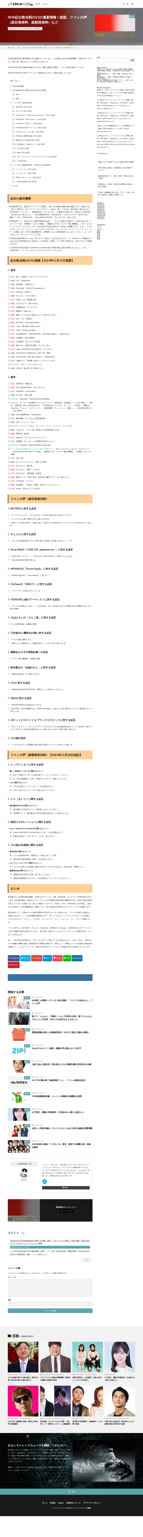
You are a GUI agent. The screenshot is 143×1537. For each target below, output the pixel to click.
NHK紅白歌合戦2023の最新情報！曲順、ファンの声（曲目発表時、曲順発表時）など (49, 47)
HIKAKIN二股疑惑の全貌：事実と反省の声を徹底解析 (23, 1422)
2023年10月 (101, 215)
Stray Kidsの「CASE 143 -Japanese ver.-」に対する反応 (33, 115)
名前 (9, 1300)
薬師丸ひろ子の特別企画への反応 (26, 140)
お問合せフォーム (73, 1503)
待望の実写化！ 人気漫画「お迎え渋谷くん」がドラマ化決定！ (87, 1378)
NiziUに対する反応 (21, 152)
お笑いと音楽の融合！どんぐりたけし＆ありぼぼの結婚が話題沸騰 (62, 1128)
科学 (98, 237)
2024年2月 (101, 209)
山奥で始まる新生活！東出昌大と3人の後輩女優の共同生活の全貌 (61, 1064)
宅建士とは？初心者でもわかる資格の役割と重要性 (115, 69)
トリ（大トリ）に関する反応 (24, 173)
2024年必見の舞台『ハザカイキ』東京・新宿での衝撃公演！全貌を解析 (61, 1145)
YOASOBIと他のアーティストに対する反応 (29, 127)
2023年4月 (101, 218)
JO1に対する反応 (20, 148)
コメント (12, 1277)
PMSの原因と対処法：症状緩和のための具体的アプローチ (116, 71)
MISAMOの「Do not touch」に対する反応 (29, 119)
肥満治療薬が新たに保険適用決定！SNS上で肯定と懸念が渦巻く (61, 1032)
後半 (15, 98)
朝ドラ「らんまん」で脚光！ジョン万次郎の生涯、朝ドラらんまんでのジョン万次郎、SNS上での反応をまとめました (62, 1018)
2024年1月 (101, 211)
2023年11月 (101, 214)
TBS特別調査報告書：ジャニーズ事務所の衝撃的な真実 (57, 1096)
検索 (98, 57)
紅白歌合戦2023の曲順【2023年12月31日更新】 (28, 90)
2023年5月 (101, 217)
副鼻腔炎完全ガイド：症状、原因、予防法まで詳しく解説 (116, 74)
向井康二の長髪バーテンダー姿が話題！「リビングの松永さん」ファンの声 (62, 1002)
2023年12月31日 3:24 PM (20, 1247)
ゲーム (99, 228)
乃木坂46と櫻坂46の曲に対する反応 (27, 135)
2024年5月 (101, 206)
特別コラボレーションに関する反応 (26, 177)
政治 (98, 234)
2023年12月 (101, 212)
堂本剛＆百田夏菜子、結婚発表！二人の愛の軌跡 (87, 1422)
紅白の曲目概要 (17, 86)
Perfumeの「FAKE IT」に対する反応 (27, 123)
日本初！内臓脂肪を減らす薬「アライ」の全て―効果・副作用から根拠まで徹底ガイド (115, 81)
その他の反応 (19, 160)
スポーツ (100, 229)
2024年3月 (101, 207)
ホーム (44, 1503)
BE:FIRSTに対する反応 (22, 106)
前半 (15, 94)
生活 (98, 236)
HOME (12, 47)
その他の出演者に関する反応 (24, 181)
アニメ (99, 226)
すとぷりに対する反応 (22, 110)
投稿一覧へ (65, 1187)
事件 (98, 231)
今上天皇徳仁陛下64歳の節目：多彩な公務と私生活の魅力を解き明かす (23, 1378)
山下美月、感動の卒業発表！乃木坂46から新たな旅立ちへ (58, 1112)
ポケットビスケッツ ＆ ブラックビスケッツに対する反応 (34, 156)
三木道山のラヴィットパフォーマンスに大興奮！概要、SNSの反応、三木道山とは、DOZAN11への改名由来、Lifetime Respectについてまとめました (115, 102)
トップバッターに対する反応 (24, 169)
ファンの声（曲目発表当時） (21, 102)
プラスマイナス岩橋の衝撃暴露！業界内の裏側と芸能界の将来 (55, 1378)
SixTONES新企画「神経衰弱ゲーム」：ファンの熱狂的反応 (58, 1080)
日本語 (37, 4)
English (45, 4)
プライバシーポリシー (92, 1503)
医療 (98, 232)
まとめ (14, 185)
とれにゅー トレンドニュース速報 (78, 1508)
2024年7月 (101, 204)
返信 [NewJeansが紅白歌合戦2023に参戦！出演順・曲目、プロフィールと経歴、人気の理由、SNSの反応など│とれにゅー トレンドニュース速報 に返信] (86, 1260)
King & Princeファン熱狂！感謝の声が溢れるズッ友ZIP (56, 1048)
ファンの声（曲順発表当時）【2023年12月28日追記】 (30, 164)
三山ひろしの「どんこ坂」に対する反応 (28, 131)
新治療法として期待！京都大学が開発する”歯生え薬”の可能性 (114, 77)
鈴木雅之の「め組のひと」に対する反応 (28, 144)
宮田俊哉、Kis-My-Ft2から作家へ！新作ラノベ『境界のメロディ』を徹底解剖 (55, 1422)
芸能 (38, 28)
